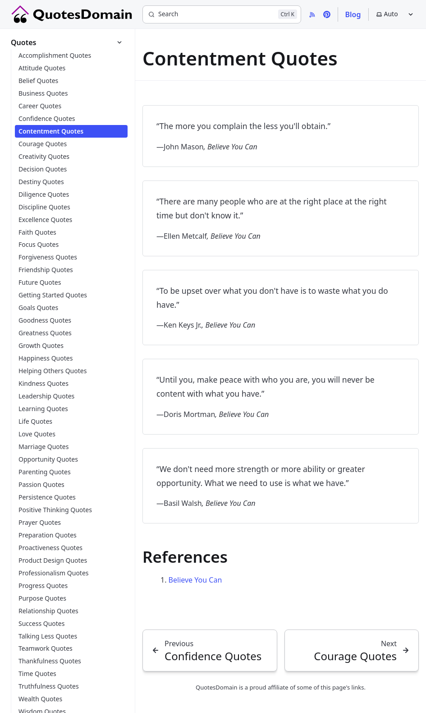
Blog (353, 14)
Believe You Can (195, 580)
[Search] (221, 14)
